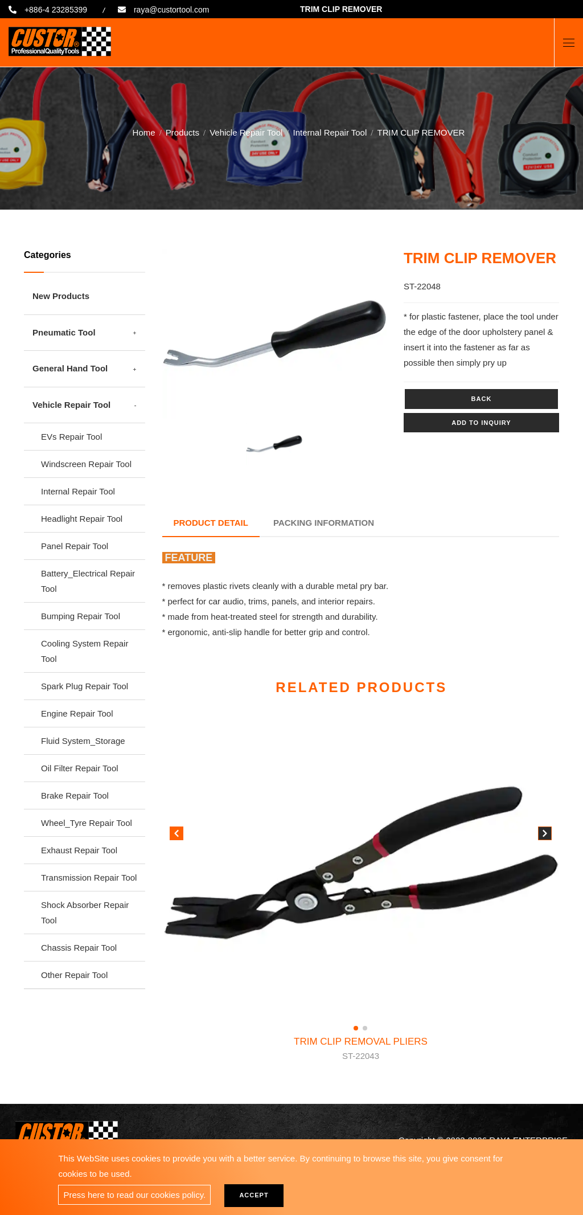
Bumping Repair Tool (80, 616)
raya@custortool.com (171, 9)
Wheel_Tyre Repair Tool (86, 823)
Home (144, 131)
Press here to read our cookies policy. (134, 1195)
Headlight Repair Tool (81, 518)
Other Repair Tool (74, 975)
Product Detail (211, 522)
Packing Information (323, 522)
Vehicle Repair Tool (246, 131)
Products (182, 131)
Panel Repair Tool (74, 546)
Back (481, 398)
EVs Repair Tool (71, 436)
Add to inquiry (481, 422)
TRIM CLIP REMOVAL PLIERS (361, 1049)
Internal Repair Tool (330, 131)
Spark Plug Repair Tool (84, 686)
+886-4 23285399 (55, 9)
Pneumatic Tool (64, 332)
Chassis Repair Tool (79, 947)
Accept (253, 1195)
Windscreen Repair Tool (86, 464)
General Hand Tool (70, 368)
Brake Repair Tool (75, 795)
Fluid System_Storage (83, 741)
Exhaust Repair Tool (79, 850)
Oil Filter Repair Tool (79, 768)
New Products (60, 296)
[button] (544, 835)
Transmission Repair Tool (89, 877)
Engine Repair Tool (77, 713)
